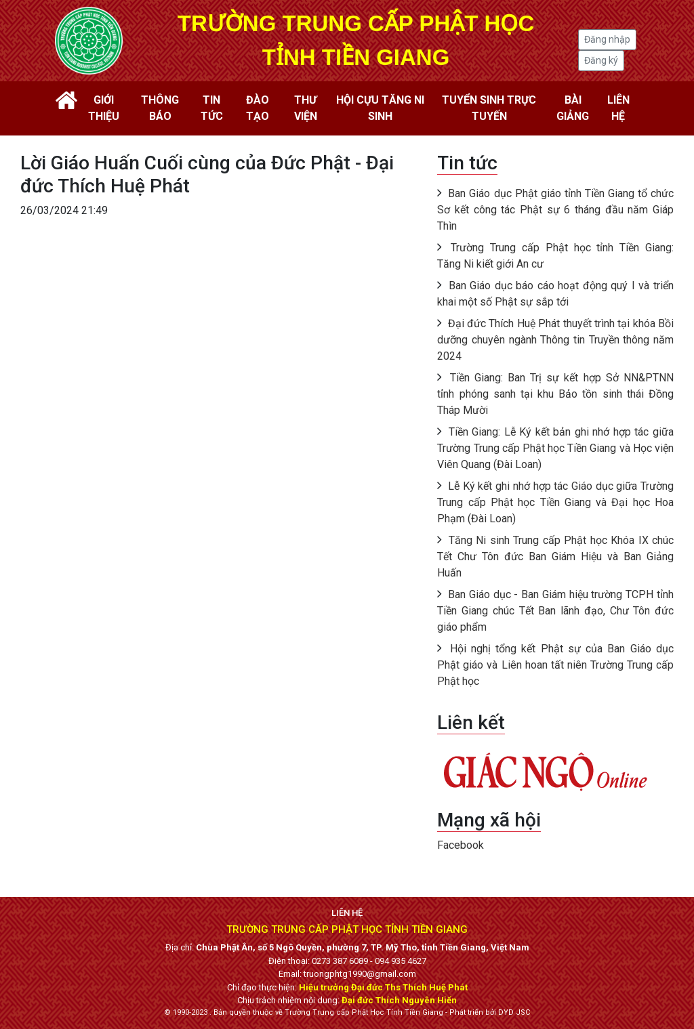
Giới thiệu (103, 108)
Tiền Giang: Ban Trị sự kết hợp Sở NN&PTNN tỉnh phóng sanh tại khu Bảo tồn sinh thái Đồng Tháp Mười (555, 394)
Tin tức (212, 108)
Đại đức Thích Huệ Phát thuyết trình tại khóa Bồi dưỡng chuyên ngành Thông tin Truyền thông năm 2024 (555, 339)
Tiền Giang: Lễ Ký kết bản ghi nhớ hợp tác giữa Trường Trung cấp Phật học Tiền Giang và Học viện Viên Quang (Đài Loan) (555, 448)
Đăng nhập (607, 39)
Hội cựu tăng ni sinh (380, 108)
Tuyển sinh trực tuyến (489, 108)
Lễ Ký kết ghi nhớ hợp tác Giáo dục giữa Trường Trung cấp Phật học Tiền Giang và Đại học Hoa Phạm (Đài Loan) (555, 502)
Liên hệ (618, 108)
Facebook (460, 845)
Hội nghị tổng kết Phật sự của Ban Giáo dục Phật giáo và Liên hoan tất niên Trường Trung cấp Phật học (555, 665)
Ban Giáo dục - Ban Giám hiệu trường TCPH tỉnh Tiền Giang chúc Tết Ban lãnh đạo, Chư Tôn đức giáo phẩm (555, 610)
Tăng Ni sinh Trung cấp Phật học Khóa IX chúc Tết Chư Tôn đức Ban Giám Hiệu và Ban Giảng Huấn (555, 556)
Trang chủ (66, 100)
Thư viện (305, 108)
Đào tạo (257, 108)
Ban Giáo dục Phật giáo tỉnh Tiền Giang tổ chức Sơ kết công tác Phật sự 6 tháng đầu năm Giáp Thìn (555, 209)
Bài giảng (572, 108)
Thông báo (160, 108)
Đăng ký (601, 60)
